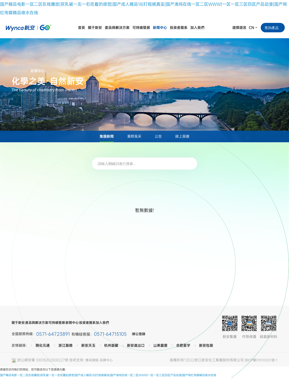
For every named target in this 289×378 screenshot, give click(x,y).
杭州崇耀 (111, 345)
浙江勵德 (65, 345)
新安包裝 (206, 345)
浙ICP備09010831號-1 (260, 359)
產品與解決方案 (45, 322)
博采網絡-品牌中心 (100, 359)
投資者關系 (122, 322)
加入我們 (146, 322)
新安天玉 (88, 345)
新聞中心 (98, 322)
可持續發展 (75, 322)
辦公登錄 (143, 334)
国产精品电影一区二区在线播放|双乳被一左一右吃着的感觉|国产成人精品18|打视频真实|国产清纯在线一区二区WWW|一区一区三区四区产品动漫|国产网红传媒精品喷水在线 (108, 375)
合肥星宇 (183, 345)
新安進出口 (136, 345)
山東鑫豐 (160, 345)
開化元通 (43, 345)
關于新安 (19, 322)
